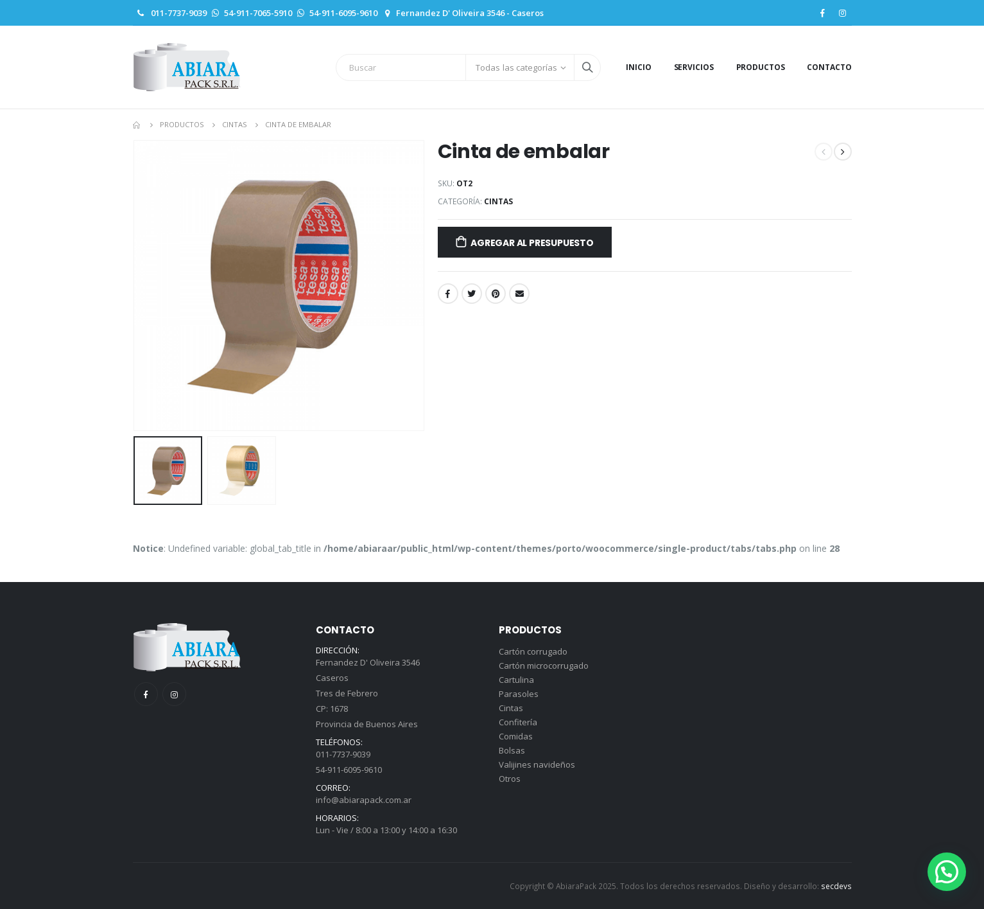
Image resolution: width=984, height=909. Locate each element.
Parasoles (519, 694)
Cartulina (516, 679)
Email (519, 293)
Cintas (498, 201)
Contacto (829, 67)
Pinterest (495, 293)
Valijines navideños (537, 764)
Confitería (518, 722)
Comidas (516, 736)
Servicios (694, 67)
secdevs (836, 886)
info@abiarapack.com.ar (363, 800)
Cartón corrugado (533, 651)
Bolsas (512, 750)
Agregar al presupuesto (531, 242)
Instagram (174, 694)
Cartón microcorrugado (544, 665)
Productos (760, 67)
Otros (510, 778)
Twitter (472, 293)
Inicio (638, 67)
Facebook (448, 293)
